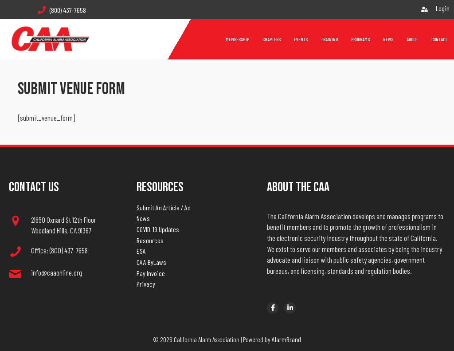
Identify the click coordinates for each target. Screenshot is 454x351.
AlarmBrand (286, 339)
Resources (150, 240)
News (143, 218)
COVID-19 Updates (158, 229)
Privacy (146, 284)
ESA (141, 251)
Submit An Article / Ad (164, 207)
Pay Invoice (151, 273)
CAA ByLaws (151, 262)
